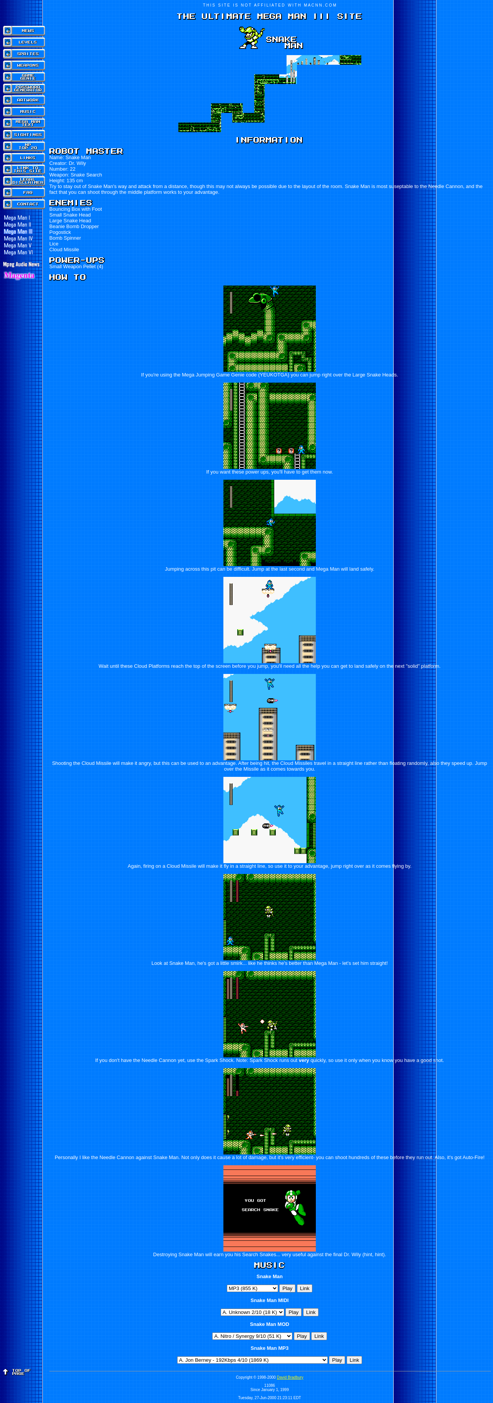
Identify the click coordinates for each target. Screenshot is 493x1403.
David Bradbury (290, 1377)
